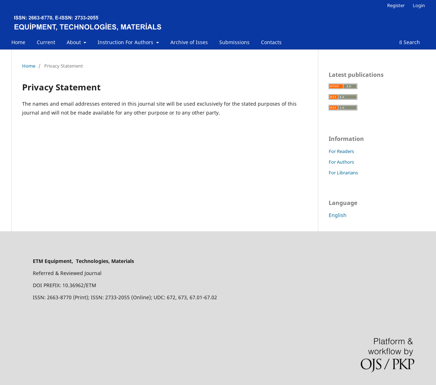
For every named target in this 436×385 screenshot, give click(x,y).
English (338, 215)
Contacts (271, 42)
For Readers (341, 151)
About (74, 42)
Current (46, 42)
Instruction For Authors (126, 42)
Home (18, 42)
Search (409, 42)
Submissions (234, 42)
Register (396, 5)
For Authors (341, 162)
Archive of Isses (189, 42)
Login (419, 5)
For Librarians (343, 172)
